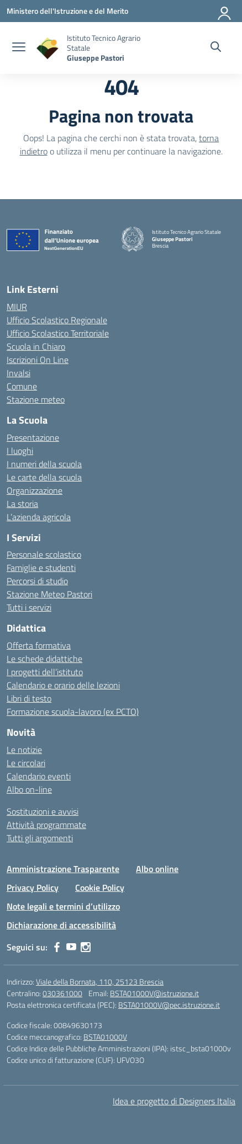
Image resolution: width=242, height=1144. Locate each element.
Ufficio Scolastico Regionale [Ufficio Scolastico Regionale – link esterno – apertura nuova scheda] (57, 320)
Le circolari (26, 762)
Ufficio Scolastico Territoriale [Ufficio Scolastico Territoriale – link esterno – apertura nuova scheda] (58, 333)
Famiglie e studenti (41, 567)
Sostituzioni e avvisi (42, 811)
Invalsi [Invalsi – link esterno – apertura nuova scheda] (18, 372)
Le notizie (24, 749)
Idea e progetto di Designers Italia (174, 1101)
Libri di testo (29, 698)
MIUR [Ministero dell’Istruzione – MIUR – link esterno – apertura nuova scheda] (17, 306)
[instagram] (86, 947)
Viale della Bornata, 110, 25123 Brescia (100, 981)
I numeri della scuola (44, 464)
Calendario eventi (39, 776)
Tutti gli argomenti (40, 837)
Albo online (157, 868)
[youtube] (71, 947)
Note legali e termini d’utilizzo (63, 906)
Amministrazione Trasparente (63, 868)
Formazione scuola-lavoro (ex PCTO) (73, 711)
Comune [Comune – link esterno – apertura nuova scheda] (22, 386)
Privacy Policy (33, 887)
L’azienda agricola (39, 516)
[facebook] (57, 947)
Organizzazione (34, 490)
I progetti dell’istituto (45, 671)
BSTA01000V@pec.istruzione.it (169, 1005)
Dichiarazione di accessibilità (61, 925)
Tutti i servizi (29, 607)
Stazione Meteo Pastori (49, 594)
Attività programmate (46, 824)
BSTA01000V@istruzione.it (154, 993)
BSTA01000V (105, 1037)
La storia (22, 503)
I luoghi (20, 450)
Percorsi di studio (37, 580)
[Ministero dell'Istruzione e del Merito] (67, 11)
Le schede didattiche (44, 658)
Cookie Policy (99, 887)
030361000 (62, 993)
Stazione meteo (36, 399)
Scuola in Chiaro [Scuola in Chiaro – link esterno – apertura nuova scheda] (36, 346)
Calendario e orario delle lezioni (63, 685)
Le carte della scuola (44, 477)
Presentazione (33, 437)
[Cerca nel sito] (215, 48)
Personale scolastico (44, 554)
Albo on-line (29, 789)
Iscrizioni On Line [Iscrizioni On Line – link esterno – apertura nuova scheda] (38, 359)
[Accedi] (224, 11)
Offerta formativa (39, 645)
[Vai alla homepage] (47, 48)
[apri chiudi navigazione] (18, 48)
